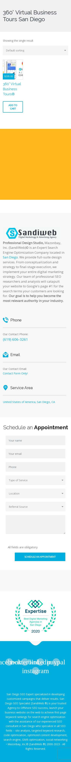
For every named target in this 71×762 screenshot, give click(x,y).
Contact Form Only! (15, 373)
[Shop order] (35, 50)
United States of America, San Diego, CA (29, 402)
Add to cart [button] (13, 106)
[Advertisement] (35, 164)
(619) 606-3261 (15, 339)
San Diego (10, 257)
